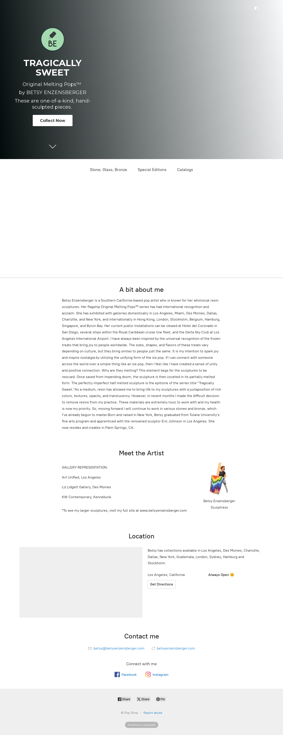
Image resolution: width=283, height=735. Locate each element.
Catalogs (185, 169)
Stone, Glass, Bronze (108, 169)
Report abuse (152, 713)
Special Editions (152, 169)
